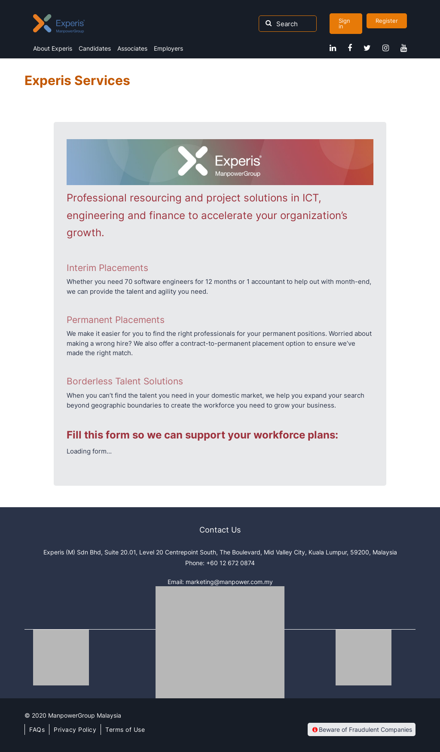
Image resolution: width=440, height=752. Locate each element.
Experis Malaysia (59, 23)
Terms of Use (125, 729)
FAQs (37, 729)
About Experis (52, 48)
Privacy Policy (75, 729)
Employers (168, 48)
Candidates (95, 48)
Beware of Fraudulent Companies (361, 729)
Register (387, 20)
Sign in (344, 23)
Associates (132, 48)
